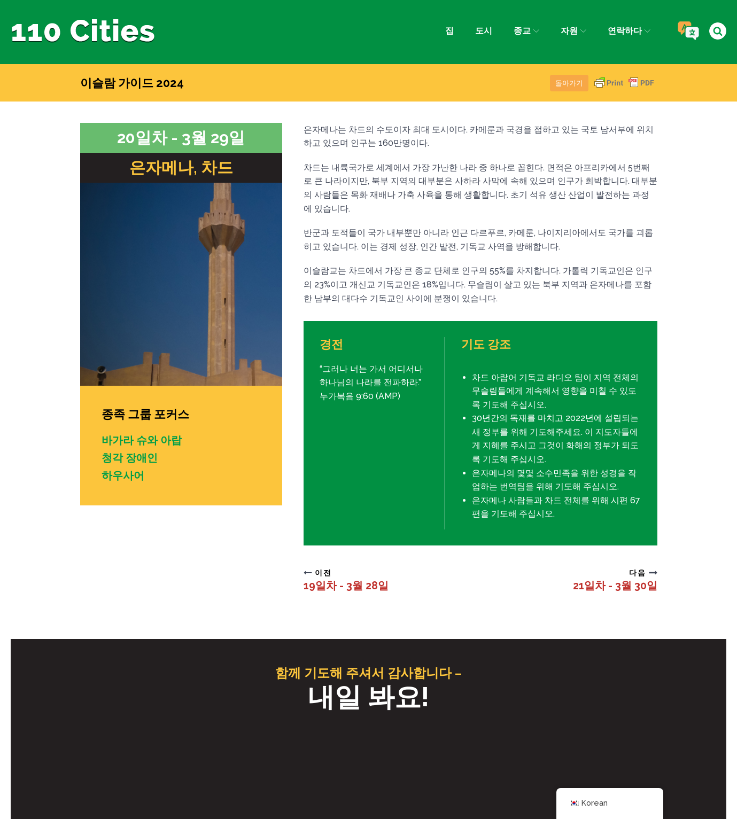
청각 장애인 (130, 457)
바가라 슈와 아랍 (142, 440)
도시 (483, 31)
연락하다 (629, 31)
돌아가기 (569, 83)
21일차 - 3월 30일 (615, 585)
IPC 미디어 (449, 785)
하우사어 (123, 474)
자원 (573, 31)
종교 (526, 31)
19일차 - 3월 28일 (346, 585)
